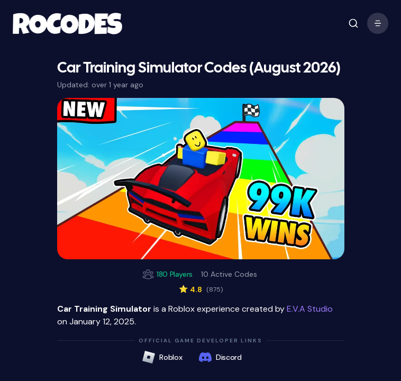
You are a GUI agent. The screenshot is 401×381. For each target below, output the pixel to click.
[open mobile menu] (353, 23)
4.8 (201, 289)
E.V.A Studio (310, 308)
